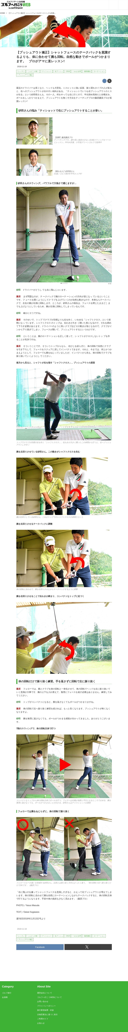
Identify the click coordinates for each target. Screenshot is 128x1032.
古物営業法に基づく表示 (47, 1014)
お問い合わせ (42, 1001)
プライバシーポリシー (46, 1006)
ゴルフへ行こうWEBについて (49, 997)
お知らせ (41, 1023)
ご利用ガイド (42, 1019)
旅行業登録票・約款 (45, 1010)
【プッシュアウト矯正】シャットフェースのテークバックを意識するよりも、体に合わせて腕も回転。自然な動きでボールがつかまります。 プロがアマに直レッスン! (63, 57)
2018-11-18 (22, 66)
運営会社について (44, 993)
